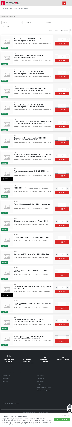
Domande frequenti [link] (43, 390)
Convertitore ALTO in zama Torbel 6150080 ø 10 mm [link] (31, 237)
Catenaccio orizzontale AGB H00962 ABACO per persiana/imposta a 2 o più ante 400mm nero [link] (30, 106)
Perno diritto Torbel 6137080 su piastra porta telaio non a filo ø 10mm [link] (32, 304)
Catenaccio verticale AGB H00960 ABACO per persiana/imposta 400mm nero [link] (29, 56)
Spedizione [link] (40, 381)
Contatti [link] (5, 381)
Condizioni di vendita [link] (44, 387)
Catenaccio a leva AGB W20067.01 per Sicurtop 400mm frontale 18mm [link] (32, 287)
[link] (11, 3)
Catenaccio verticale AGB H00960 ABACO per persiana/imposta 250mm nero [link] (29, 39)
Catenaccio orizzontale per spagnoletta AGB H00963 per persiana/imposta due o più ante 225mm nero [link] (33, 122)
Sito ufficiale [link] (6, 376)
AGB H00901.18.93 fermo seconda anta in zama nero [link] (31, 188)
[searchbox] (21, 25)
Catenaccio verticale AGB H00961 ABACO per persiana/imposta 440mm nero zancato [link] (29, 320)
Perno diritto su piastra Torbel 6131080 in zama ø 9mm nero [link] (32, 205)
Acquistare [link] (40, 376)
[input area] (36, 8)
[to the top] (69, 410)
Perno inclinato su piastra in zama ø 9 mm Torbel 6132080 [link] (30, 271)
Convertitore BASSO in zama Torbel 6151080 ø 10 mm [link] (32, 254)
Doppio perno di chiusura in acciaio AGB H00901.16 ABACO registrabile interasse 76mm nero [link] (31, 139)
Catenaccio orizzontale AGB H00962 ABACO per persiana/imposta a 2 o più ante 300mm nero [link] (30, 72)
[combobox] (11, 22)
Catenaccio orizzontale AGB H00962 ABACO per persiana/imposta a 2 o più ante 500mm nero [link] (30, 89)
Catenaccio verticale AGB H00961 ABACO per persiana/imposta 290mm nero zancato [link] (29, 337)
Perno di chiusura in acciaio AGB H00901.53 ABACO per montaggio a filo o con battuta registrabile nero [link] (32, 155)
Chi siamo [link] (5, 379)
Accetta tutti (62, 419)
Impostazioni (65, 416)
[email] (69, 406)
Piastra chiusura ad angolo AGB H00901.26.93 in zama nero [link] (32, 172)
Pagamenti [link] (40, 379)
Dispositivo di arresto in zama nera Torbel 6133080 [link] (31, 221)
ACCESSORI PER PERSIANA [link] (8, 16)
